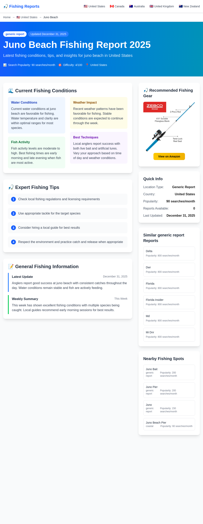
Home (7, 17)
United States (26, 17)
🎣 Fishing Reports (21, 6)
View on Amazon (169, 156)
